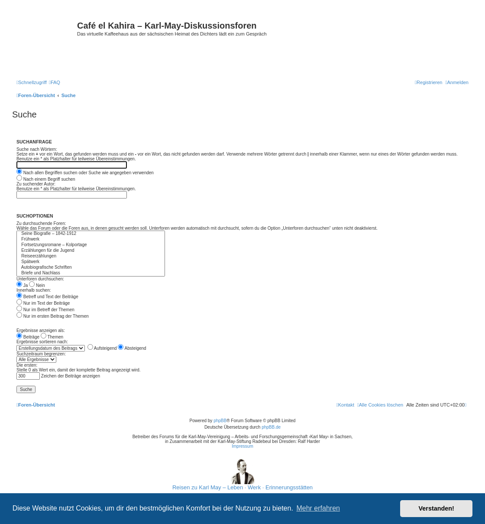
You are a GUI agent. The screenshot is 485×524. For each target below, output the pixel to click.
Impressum (242, 446)
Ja (22, 285)
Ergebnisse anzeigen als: (40, 330)
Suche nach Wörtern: (36, 149)
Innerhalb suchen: (33, 290)
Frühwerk (91, 239)
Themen (52, 337)
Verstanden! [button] (436, 508)
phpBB (219, 420)
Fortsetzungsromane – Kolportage (91, 245)
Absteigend (132, 348)
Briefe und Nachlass (91, 273)
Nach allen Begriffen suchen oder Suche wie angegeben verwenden (85, 172)
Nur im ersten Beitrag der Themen (52, 316)
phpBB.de (271, 427)
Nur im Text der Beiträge (43, 303)
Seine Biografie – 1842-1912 (91, 234)
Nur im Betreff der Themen (45, 309)
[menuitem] (54, 82)
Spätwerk (91, 262)
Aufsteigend (102, 348)
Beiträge (27, 337)
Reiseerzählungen (91, 256)
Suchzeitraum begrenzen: (41, 354)
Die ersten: (26, 365)
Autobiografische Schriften (91, 267)
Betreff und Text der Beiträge (47, 296)
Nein (37, 285)
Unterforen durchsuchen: (40, 279)
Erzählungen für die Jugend (91, 251)
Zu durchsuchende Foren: (41, 223)
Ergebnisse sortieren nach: (42, 341)
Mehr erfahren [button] (318, 508)
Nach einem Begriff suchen (45, 179)
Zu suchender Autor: (35, 184)
